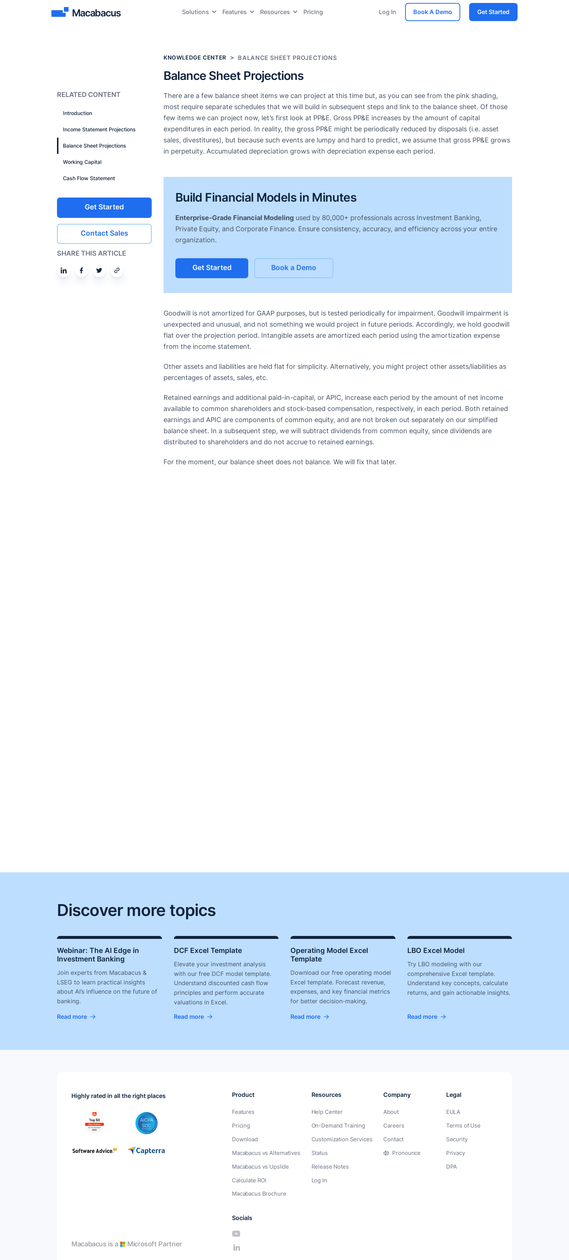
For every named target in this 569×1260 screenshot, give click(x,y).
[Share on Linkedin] (63, 269)
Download (244, 1139)
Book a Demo (309, 268)
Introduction (77, 113)
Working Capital (82, 162)
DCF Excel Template (209, 950)
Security (432, 1139)
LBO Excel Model (437, 950)
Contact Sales (104, 233)
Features (234, 12)
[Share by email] (117, 269)
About (383, 1113)
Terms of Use (438, 1126)
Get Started (493, 12)
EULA (428, 1113)
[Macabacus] (87, 12)
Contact (385, 1139)
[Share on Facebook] (81, 269)
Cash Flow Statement (89, 178)
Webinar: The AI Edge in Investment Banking (99, 955)
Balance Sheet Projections (94, 145)
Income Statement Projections (99, 129)
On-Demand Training (333, 1126)
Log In (387, 12)
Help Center (322, 1113)
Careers (385, 1126)
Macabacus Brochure (257, 1193)
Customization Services (336, 1139)
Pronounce (398, 1153)
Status (316, 1153)
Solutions (195, 12)
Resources (275, 12)
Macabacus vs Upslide (259, 1166)
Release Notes (325, 1166)
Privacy (431, 1153)
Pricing (313, 12)
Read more (72, 1017)
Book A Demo (432, 12)
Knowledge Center (197, 57)
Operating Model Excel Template (331, 955)
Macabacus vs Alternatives (264, 1153)
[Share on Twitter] (99, 269)
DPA (427, 1166)
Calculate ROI (248, 1179)
